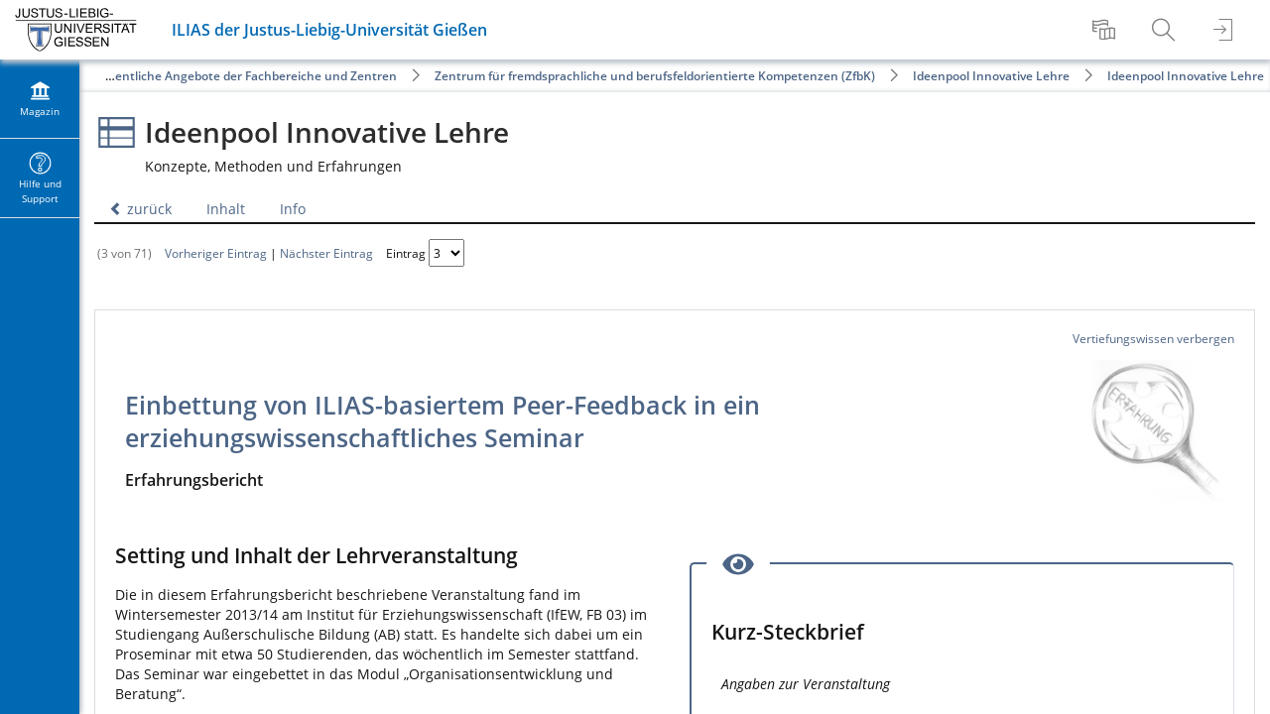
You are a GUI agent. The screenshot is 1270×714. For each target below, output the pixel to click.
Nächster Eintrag (326, 252)
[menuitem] (1106, 30)
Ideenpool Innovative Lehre (991, 75)
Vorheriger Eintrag (216, 252)
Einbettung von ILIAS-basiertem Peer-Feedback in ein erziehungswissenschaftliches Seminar (442, 421)
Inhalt (225, 208)
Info (293, 208)
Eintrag (406, 252)
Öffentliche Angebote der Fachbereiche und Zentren (247, 75)
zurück (140, 208)
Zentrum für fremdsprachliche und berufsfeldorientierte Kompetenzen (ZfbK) (655, 75)
